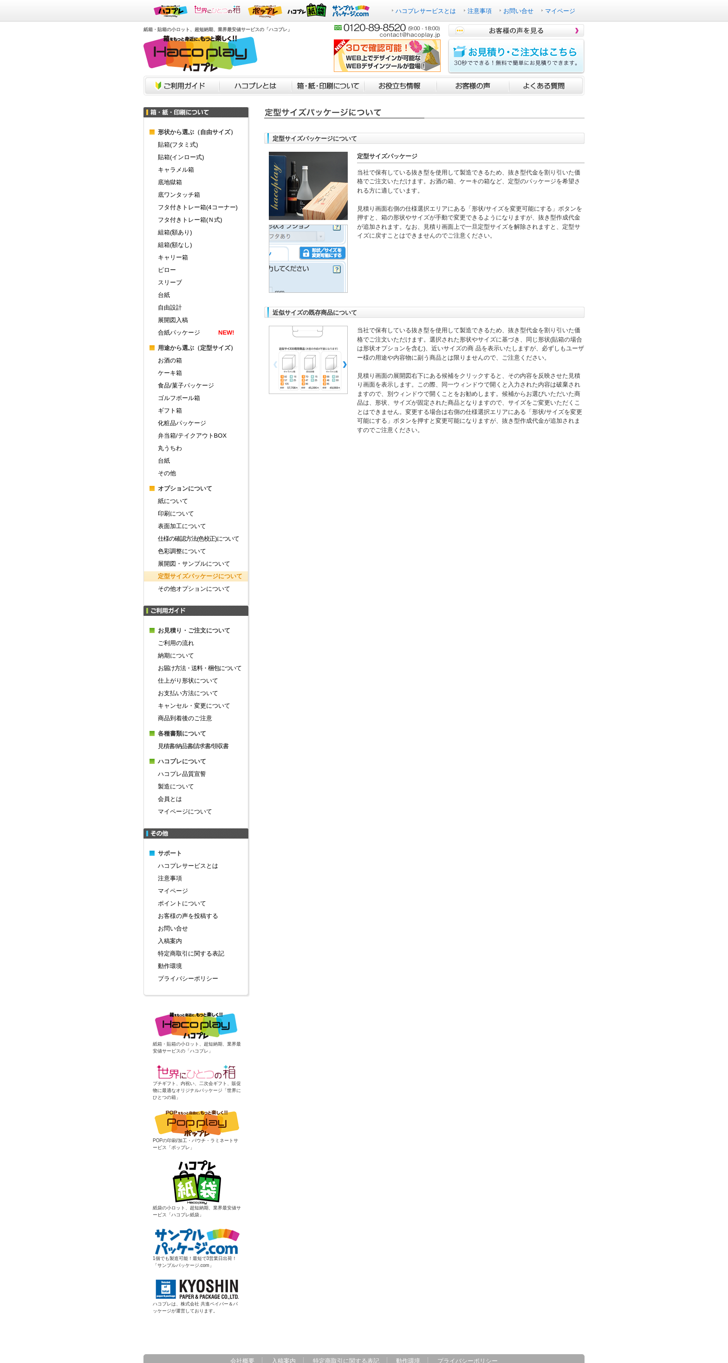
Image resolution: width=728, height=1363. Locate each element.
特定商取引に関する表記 (191, 953)
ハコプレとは (255, 86)
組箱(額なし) (175, 244)
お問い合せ (518, 10)
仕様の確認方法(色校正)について (198, 538)
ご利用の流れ (176, 643)
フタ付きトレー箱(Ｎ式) (190, 219)
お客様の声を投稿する (188, 915)
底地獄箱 (170, 182)
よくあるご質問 (547, 86)
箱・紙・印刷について (328, 86)
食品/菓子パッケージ (186, 385)
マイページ (560, 10)
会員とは (170, 798)
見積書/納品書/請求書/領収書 (193, 746)
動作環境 (170, 965)
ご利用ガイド (181, 86)
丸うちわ (170, 448)
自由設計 (170, 307)
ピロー (167, 269)
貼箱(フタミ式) (178, 144)
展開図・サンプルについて (194, 563)
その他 (167, 473)
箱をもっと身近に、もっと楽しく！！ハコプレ (200, 53)
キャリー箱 (173, 257)
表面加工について (182, 526)
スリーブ (170, 282)
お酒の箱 (170, 360)
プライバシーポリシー (188, 978)
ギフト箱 (170, 410)
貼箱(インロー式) (181, 157)
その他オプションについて (194, 588)
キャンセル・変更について (194, 705)
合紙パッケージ (196, 332)
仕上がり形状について (188, 680)
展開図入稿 (173, 320)
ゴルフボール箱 (179, 397)
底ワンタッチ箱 (179, 194)
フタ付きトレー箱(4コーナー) (198, 207)
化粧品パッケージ (182, 423)
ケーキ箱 (170, 372)
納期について (176, 655)
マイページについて (185, 811)
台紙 (164, 294)
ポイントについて (182, 903)
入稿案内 (170, 940)
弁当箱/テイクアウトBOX (192, 435)
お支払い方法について (188, 693)
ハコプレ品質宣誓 (182, 773)
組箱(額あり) (175, 232)
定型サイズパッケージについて (200, 576)
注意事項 (480, 10)
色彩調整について (182, 551)
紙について (173, 500)
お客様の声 (472, 86)
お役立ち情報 (400, 86)
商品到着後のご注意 (185, 718)
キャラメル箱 (176, 169)
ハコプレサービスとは (426, 10)
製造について (176, 786)
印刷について (176, 513)
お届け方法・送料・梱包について (199, 668)
